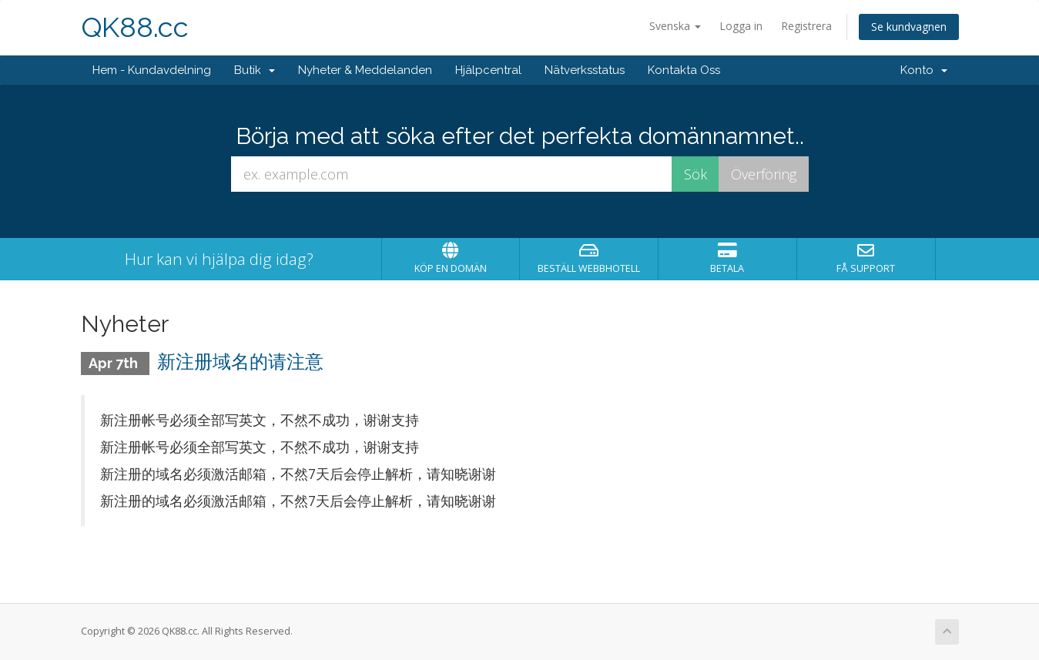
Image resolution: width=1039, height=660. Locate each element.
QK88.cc (135, 27)
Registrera (806, 25)
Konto (923, 70)
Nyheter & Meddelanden (365, 70)
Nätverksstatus (585, 70)
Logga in (740, 25)
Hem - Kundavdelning (151, 70)
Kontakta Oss (684, 70)
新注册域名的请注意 (240, 361)
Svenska (675, 25)
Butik (254, 70)
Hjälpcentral (488, 70)
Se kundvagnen (909, 26)
